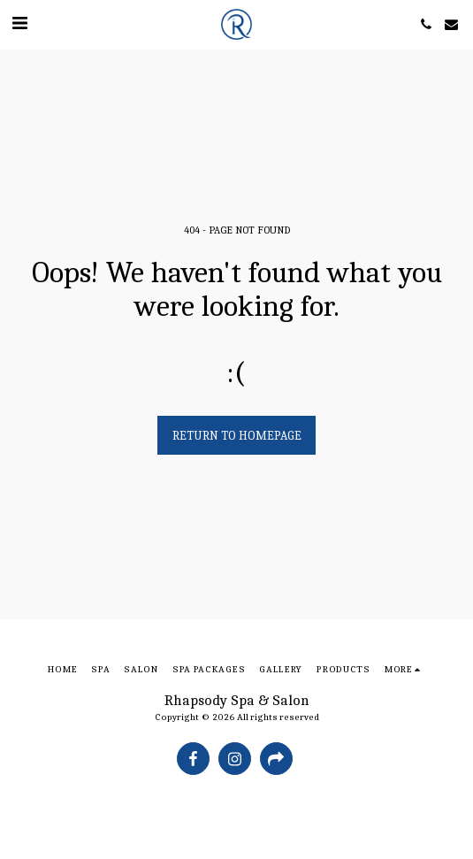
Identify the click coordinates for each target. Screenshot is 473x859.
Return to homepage (236, 435)
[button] (19, 23)
